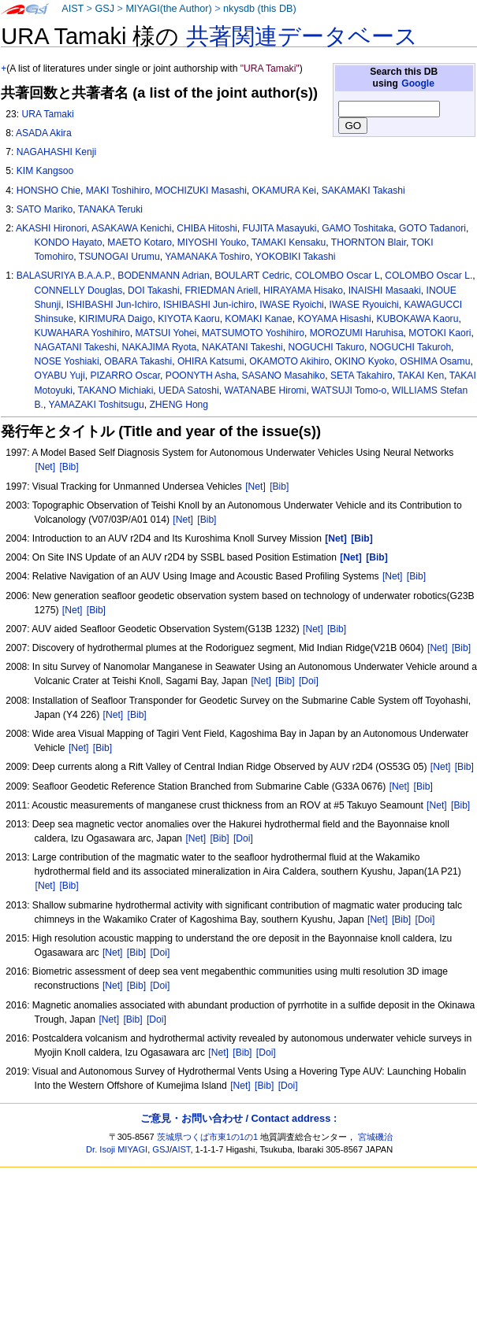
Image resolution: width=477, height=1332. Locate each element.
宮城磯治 (375, 1136)
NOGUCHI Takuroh (410, 347)
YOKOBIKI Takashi (295, 256)
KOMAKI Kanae (258, 318)
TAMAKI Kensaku (289, 242)
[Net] (45, 466)
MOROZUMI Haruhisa (357, 333)
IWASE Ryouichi (364, 304)
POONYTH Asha (201, 375)
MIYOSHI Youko (211, 242)
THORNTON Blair (368, 242)
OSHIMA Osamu (435, 361)
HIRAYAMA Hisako (303, 290)
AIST (72, 8)
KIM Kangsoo (45, 170)
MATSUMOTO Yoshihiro (253, 333)
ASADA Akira (44, 133)
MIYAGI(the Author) (168, 8)
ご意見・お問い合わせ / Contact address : (238, 1118)
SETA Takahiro (361, 375)
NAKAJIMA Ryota (158, 347)
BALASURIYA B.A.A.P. (65, 275)
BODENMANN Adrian (163, 275)
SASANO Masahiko (284, 375)
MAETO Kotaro (139, 242)
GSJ (104, 8)
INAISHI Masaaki (384, 290)
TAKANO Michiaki (115, 390)
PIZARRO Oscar (125, 375)
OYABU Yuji (60, 375)
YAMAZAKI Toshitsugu (96, 404)
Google (417, 83)
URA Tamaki (47, 114)
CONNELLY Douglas (79, 290)
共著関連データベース (302, 36)
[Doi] (309, 680)
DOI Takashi (154, 290)
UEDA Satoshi (188, 390)
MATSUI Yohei (166, 333)
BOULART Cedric (251, 275)
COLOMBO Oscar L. (428, 275)
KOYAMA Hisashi (334, 318)
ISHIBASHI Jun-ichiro (209, 304)
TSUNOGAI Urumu (119, 256)
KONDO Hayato (68, 242)
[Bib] (68, 466)
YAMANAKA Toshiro (207, 256)
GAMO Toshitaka (357, 228)
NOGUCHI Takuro (327, 347)
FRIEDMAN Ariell (221, 290)
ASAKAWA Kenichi (131, 228)
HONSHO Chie (48, 190)
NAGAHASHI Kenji (57, 151)
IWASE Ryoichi (291, 304)
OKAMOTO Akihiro (289, 361)
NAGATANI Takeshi (76, 347)
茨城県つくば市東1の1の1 (208, 1136)
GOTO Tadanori (432, 228)
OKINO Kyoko (364, 361)
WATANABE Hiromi (265, 390)
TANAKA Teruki (110, 209)
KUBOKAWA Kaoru (417, 318)
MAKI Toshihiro (118, 190)
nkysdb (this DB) (259, 8)
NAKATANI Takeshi (242, 347)
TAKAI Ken (420, 375)
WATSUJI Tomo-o (348, 390)
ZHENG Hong (178, 404)
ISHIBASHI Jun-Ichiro (112, 304)
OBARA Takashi (138, 361)
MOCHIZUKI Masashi (201, 190)
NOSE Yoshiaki (67, 361)
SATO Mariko (45, 209)
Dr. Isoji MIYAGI (116, 1149)
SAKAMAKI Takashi (363, 190)
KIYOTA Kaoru (188, 318)
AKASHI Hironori (51, 228)
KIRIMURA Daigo (115, 318)
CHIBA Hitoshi (207, 228)
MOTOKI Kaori (439, 333)
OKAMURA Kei (284, 190)
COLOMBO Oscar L (337, 275)
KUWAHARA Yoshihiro (82, 333)
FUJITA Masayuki (280, 228)
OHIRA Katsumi (210, 361)
